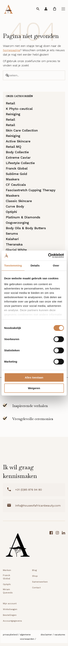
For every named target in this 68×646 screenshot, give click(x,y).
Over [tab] (56, 265)
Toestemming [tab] (13, 265)
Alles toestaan (34, 377)
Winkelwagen (10, 609)
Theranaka (14, 244)
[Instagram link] (57, 546)
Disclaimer (46, 634)
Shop (35, 576)
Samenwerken (40, 582)
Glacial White (16, 250)
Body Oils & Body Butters (26, 228)
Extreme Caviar (18, 157)
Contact (36, 587)
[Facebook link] (51, 546)
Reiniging (13, 114)
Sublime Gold (16, 174)
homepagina (11, 50)
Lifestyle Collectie (20, 163)
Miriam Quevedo (8, 591)
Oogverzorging (17, 222)
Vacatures (59, 634)
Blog (34, 570)
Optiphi (11, 212)
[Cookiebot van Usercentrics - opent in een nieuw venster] (48, 255)
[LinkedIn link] (63, 546)
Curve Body (15, 206)
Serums (12, 233)
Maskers (12, 179)
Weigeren (34, 388)
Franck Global (17, 168)
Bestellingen (10, 615)
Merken (7, 570)
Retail (10, 103)
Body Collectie (17, 152)
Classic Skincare (19, 201)
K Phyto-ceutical (19, 109)
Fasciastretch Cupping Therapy (30, 190)
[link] (54, 8)
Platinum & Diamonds (23, 217)
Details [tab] (35, 265)
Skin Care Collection (22, 130)
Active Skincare (18, 141)
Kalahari (12, 239)
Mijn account (10, 603)
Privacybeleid (10, 634)
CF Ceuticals (16, 185)
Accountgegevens (12, 621)
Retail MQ (13, 147)
